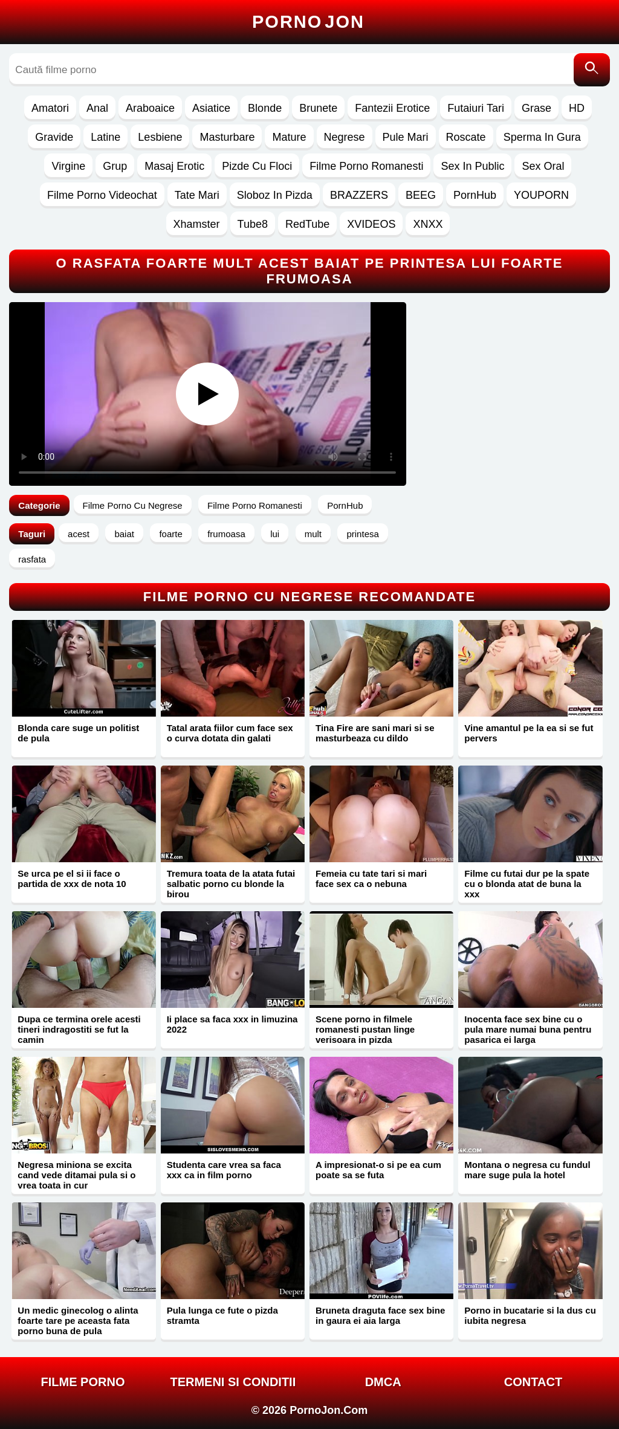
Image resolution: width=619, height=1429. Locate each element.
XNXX (427, 224)
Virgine (68, 166)
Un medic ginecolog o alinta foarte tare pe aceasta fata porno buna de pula (78, 1320)
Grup (115, 166)
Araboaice (150, 108)
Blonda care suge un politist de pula (78, 733)
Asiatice (211, 108)
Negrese (344, 137)
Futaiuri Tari (475, 108)
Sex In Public (472, 166)
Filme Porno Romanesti (366, 166)
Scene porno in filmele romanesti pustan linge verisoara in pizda (365, 1029)
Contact (533, 1382)
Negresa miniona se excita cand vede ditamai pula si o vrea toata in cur (76, 1175)
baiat (124, 534)
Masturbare (226, 137)
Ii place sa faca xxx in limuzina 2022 (232, 1024)
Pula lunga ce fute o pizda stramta (222, 1315)
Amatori (50, 108)
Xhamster (196, 224)
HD (577, 108)
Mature (289, 137)
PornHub (474, 195)
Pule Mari (406, 137)
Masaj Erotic (174, 166)
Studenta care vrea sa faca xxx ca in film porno (224, 1170)
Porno (308, 21)
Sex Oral (543, 166)
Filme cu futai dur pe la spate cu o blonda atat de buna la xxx (526, 883)
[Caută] (592, 69)
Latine (105, 137)
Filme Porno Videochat (102, 195)
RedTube (307, 224)
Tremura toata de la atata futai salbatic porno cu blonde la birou (231, 883)
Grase (536, 108)
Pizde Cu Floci (257, 166)
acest (78, 534)
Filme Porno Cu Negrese (133, 505)
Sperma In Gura (542, 137)
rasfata (32, 559)
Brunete (318, 108)
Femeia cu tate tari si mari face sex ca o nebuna (371, 878)
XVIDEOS (371, 224)
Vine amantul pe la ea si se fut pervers (528, 733)
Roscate (466, 137)
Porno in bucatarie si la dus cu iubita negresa (530, 1315)
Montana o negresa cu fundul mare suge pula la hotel (527, 1170)
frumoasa (226, 534)
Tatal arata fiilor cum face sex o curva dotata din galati (230, 733)
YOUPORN (541, 195)
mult (313, 534)
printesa (362, 534)
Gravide (54, 137)
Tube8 (253, 224)
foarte (170, 534)
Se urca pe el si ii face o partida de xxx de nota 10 (72, 878)
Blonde (265, 108)
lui (274, 534)
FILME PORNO (83, 1382)
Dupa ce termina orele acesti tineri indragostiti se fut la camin (79, 1029)
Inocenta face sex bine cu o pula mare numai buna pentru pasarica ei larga (527, 1029)
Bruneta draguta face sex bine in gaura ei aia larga (380, 1315)
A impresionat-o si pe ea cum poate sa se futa (378, 1170)
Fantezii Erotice (392, 108)
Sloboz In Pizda (275, 195)
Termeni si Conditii (233, 1382)
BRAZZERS (359, 195)
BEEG (421, 195)
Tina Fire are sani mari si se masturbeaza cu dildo (375, 733)
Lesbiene (160, 137)
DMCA (383, 1382)
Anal (97, 108)
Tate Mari (197, 195)
